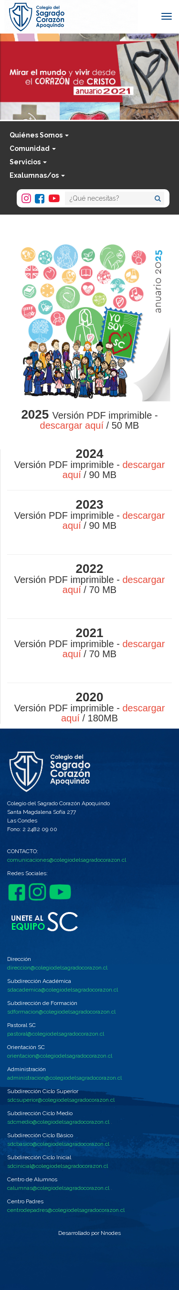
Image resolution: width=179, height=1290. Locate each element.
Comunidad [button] (33, 148)
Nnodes (111, 1233)
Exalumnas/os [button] (37, 175)
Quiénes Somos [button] (39, 135)
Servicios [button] (28, 162)
